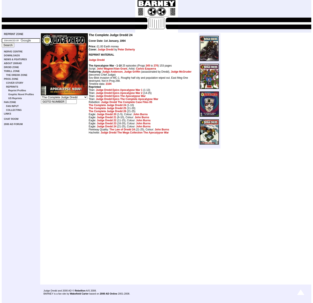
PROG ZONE (11, 79)
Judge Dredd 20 (106, 114)
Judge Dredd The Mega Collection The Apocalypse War (135, 132)
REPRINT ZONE (13, 34)
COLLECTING (14, 110)
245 (148, 65)
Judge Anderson (112, 71)
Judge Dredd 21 (106, 117)
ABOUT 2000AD (13, 63)
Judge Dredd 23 (106, 123)
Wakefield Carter (79, 293)
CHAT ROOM (11, 119)
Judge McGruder (181, 71)
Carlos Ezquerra (146, 68)
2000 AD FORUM (13, 124)
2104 (109, 83)
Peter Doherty (126, 49)
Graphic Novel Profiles (21, 94)
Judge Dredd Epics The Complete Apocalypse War (127, 99)
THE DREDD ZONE (16, 75)
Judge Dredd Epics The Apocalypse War (121, 96)
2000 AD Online (108, 293)
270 (156, 65)
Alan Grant (120, 68)
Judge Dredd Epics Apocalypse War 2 (119, 93)
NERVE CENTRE (13, 51)
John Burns (140, 114)
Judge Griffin (132, 71)
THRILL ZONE (12, 71)
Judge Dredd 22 (106, 120)
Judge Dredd (105, 49)
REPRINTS (12, 86)
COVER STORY (14, 83)
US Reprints (15, 98)
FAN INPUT (12, 106)
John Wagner (105, 68)
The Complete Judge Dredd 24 (107, 105)
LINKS (7, 113)
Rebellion (80, 290)
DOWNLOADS (12, 55)
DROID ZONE (11, 67)
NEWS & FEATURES (15, 59)
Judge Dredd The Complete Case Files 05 (126, 102)
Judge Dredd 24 (106, 126)
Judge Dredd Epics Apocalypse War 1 (119, 90)
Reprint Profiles (17, 90)
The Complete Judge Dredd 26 (107, 111)
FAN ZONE (10, 102)
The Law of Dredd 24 (122, 129)
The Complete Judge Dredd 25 (107, 108)
